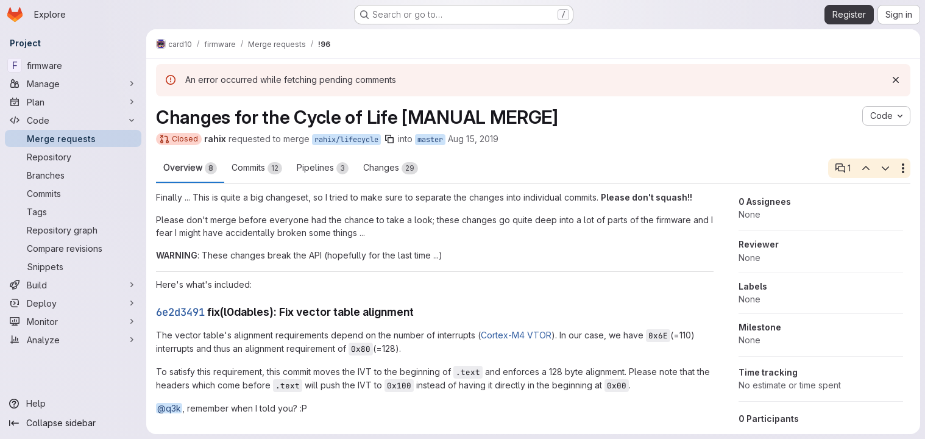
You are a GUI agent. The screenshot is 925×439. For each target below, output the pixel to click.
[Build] (73, 284)
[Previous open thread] (865, 168)
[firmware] (73, 65)
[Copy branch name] (389, 139)
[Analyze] (73, 339)
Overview (190, 168)
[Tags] (73, 211)
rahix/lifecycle (346, 140)
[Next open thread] (885, 168)
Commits (257, 168)
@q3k (169, 408)
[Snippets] (73, 266)
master (430, 140)
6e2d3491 (180, 312)
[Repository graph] (73, 229)
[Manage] (73, 83)
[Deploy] (73, 303)
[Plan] (73, 101)
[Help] (73, 403)
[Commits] (73, 193)
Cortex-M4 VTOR (516, 335)
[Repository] (73, 156)
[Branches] (73, 175)
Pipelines (323, 168)
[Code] (73, 120)
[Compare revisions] (73, 248)
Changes (390, 168)
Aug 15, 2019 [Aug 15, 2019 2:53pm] (473, 139)
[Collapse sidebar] (73, 423)
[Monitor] (73, 321)
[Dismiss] (895, 80)
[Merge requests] (73, 138)
